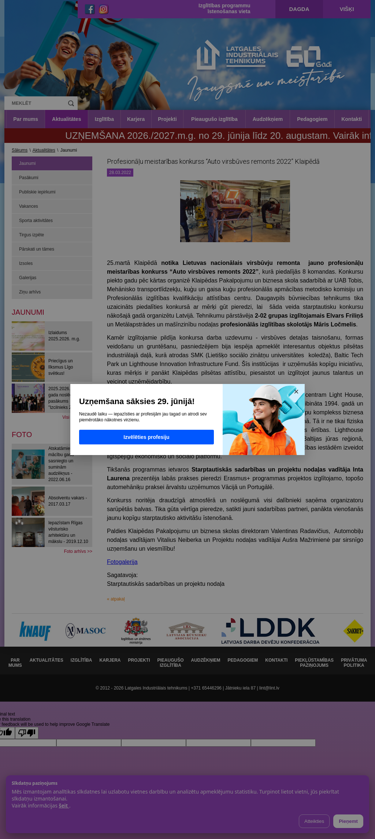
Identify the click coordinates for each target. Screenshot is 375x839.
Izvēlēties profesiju (146, 437)
